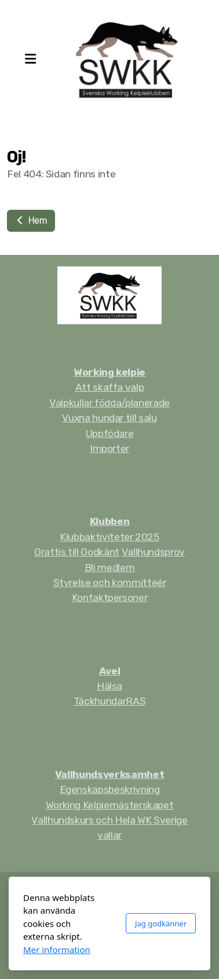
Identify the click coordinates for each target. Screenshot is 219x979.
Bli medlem (109, 567)
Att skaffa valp (109, 387)
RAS (135, 701)
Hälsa (109, 686)
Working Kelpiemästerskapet (110, 805)
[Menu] (30, 59)
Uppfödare (110, 433)
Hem (31, 220)
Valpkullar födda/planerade (109, 403)
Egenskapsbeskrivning (110, 789)
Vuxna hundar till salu (109, 418)
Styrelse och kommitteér (109, 582)
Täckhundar (100, 701)
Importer (109, 448)
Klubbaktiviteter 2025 (109, 537)
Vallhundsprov (153, 552)
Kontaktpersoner (110, 597)
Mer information (56, 949)
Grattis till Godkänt (76, 552)
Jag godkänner (161, 923)
